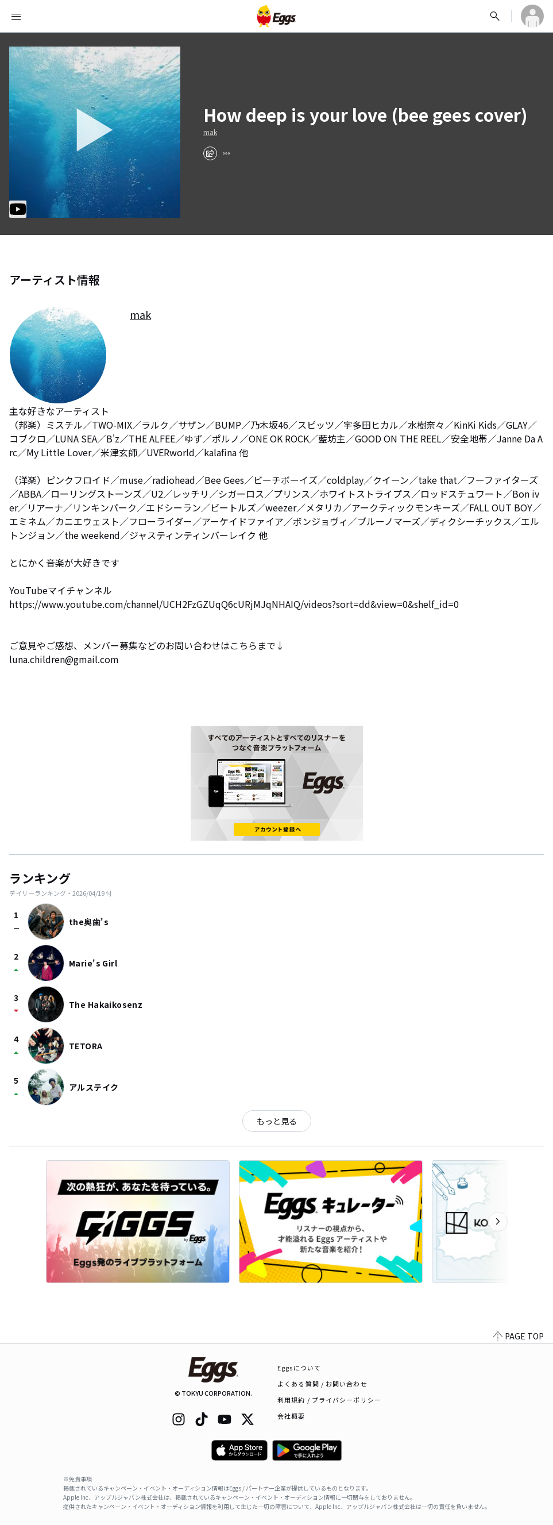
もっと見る (277, 1121)
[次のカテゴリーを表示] (498, 1221)
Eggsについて (299, 1367)
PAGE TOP (518, 1336)
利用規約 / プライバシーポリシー (329, 1399)
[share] (210, 153)
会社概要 (291, 1415)
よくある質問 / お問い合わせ (322, 1383)
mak (210, 132)
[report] (226, 153)
